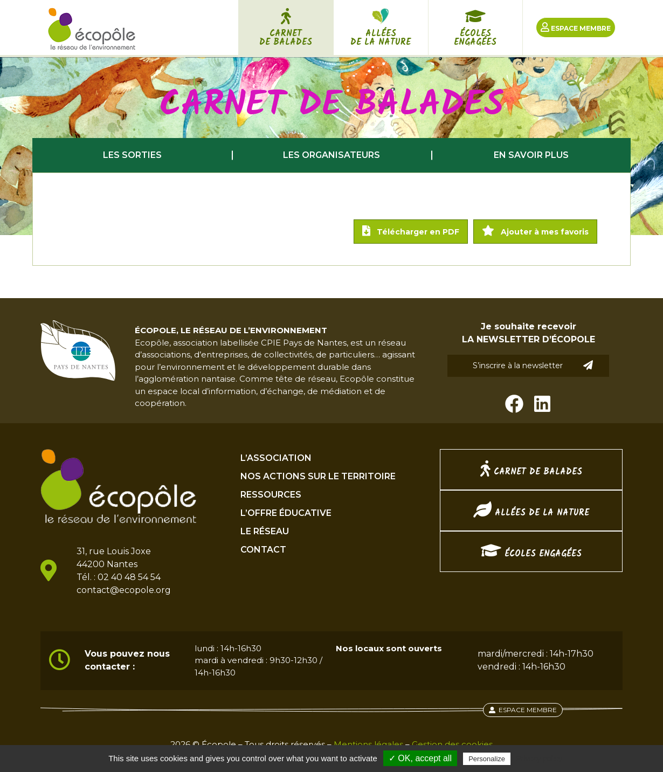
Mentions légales (368, 744)
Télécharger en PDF (410, 231)
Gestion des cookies (452, 744)
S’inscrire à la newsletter (533, 365)
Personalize (486, 759)
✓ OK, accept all (420, 758)
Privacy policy (539, 758)
